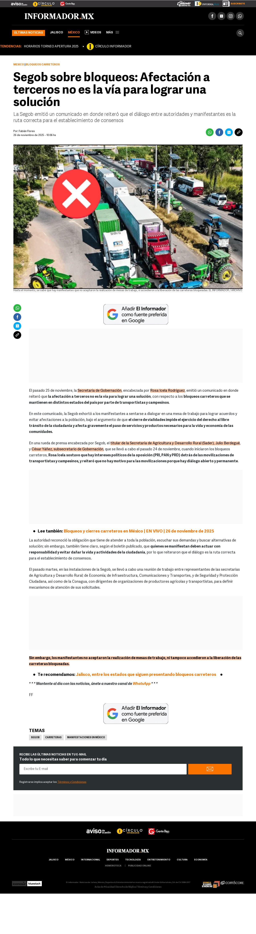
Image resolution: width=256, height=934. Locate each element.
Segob (35, 737)
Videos (93, 32)
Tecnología (133, 860)
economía (200, 860)
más (112, 32)
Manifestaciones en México (86, 737)
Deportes (113, 860)
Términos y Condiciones (71, 782)
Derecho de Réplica (126, 887)
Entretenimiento (158, 860)
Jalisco (56, 32)
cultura (182, 860)
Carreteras (53, 737)
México (74, 32)
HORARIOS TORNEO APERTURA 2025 (51, 46)
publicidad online (139, 866)
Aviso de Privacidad (105, 887)
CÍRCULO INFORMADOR (113, 46)
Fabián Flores (27, 131)
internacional (90, 860)
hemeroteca (113, 866)
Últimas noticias (28, 32)
